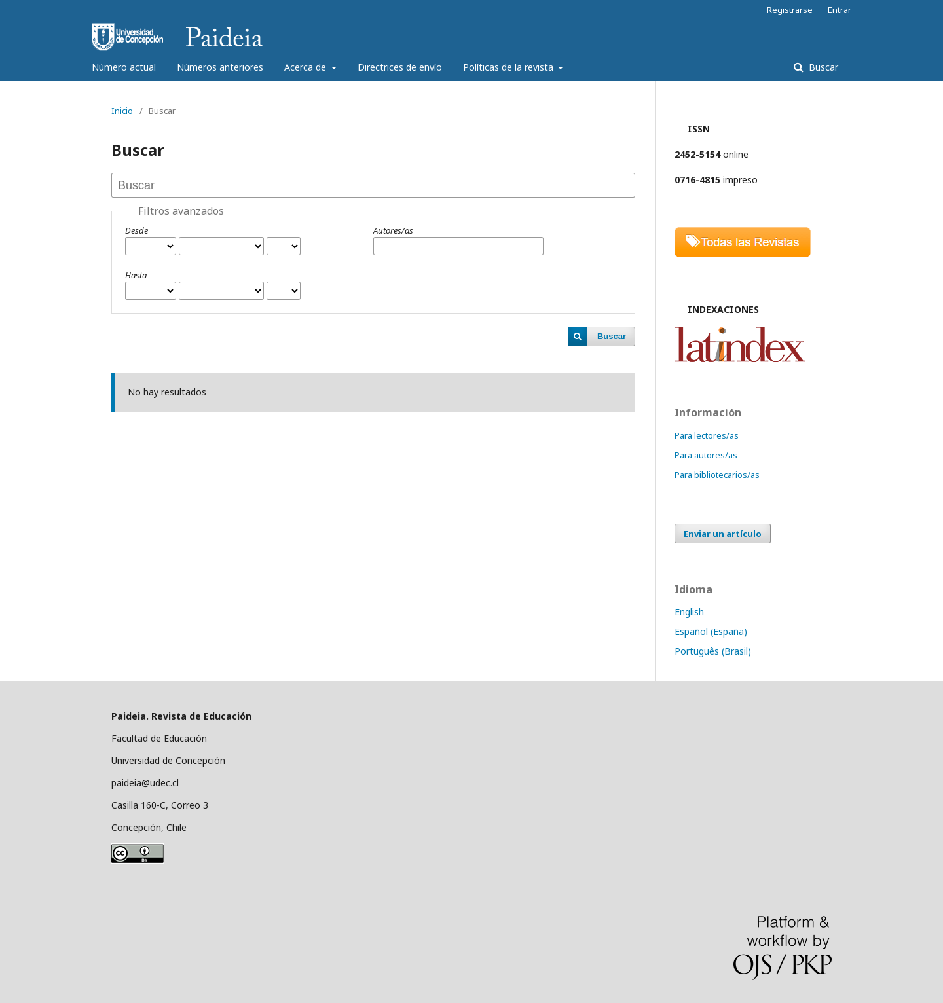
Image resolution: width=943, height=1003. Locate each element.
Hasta (136, 275)
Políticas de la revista (509, 67)
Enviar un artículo (723, 533)
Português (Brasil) (713, 651)
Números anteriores (220, 67)
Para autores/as (706, 455)
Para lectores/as (707, 435)
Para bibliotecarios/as (717, 475)
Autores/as (393, 230)
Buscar (822, 67)
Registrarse (790, 10)
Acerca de (306, 67)
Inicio (122, 111)
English (689, 612)
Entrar (839, 10)
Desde (136, 230)
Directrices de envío (400, 67)
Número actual (124, 67)
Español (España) (711, 631)
